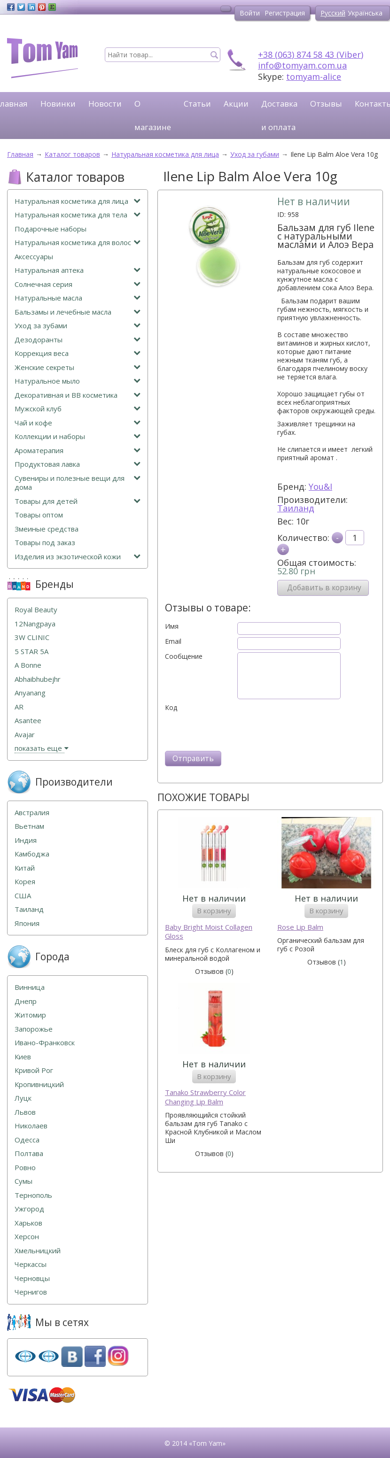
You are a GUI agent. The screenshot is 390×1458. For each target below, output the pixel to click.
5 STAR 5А (31, 651)
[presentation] (236, 730)
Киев (23, 1056)
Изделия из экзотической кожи (77, 556)
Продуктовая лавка (77, 464)
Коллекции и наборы (77, 436)
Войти (250, 12)
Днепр (26, 1001)
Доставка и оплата (279, 115)
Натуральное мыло (77, 381)
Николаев (31, 1125)
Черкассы (31, 1264)
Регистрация (285, 12)
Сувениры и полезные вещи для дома (77, 483)
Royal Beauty (36, 609)
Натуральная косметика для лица (77, 201)
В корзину (214, 910)
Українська (365, 12)
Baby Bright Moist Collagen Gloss (208, 932)
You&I (320, 486)
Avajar (25, 734)
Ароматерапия (77, 450)
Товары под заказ (45, 542)
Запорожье (34, 1029)
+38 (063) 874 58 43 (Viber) (310, 54)
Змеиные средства (46, 529)
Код (171, 707)
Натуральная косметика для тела (77, 214)
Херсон (27, 1236)
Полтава (29, 1153)
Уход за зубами (77, 325)
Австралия (32, 812)
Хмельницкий (38, 1250)
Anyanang (30, 692)
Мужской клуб (77, 408)
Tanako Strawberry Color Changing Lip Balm (205, 1097)
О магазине (152, 115)
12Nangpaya (35, 623)
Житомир (30, 1015)
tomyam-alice (313, 76)
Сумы (23, 1181)
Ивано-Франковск (45, 1042)
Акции (236, 103)
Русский (332, 12)
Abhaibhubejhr (38, 679)
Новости (105, 103)
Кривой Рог (34, 1070)
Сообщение (184, 656)
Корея (25, 881)
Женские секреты (77, 367)
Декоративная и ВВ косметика (77, 395)
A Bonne (28, 665)
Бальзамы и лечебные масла (77, 312)
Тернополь (33, 1195)
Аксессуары (34, 256)
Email (173, 641)
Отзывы (326, 103)
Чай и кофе (77, 422)
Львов (25, 1112)
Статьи (197, 103)
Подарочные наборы (50, 228)
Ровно (25, 1167)
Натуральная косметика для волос (77, 242)
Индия (26, 840)
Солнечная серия (77, 284)
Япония (27, 923)
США (23, 895)
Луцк (23, 1098)
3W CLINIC (32, 637)
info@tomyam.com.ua (302, 65)
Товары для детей (77, 501)
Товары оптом (39, 514)
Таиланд (295, 508)
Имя (172, 626)
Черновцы (32, 1278)
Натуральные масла (77, 297)
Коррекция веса (77, 353)
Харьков (28, 1223)
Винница (30, 987)
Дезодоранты (77, 339)
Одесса (27, 1139)
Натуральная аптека (77, 270)
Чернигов (31, 1292)
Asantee (28, 720)
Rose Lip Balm (300, 927)
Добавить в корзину (324, 588)
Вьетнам (29, 826)
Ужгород (29, 1208)
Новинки (58, 103)
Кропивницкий (39, 1084)
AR (19, 706)
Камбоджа (32, 853)
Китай (25, 868)
